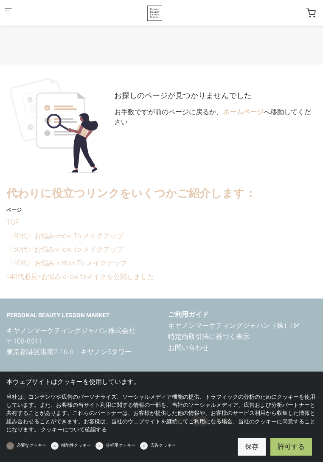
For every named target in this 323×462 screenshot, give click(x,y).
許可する (291, 446)
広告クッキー (163, 445)
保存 (251, 446)
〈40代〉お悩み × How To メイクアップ (66, 263)
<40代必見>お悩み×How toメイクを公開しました (80, 277)
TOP (13, 222)
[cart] (311, 13)
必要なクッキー (31, 445)
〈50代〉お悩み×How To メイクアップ (65, 249)
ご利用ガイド (188, 314)
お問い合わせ (188, 348)
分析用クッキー (120, 445)
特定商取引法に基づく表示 (209, 336)
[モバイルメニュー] (8, 13)
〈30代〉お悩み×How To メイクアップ (65, 236)
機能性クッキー (76, 445)
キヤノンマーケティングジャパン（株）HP (233, 325)
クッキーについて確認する (74, 429)
